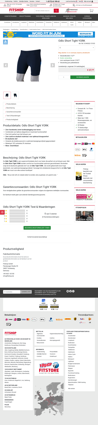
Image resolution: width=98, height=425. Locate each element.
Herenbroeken (24, 31)
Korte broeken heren (34, 31)
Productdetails (11, 105)
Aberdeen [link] (7, 371)
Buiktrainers (71, 375)
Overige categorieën (87, 18)
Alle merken (71, 388)
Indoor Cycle (71, 354)
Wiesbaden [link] (8, 366)
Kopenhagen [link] (8, 402)
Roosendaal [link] (14, 345)
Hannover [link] (7, 358)
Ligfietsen (71, 361)
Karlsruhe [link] (20, 358)
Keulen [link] (12, 360)
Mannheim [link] (27, 360)
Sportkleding (14, 31)
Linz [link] (22, 380)
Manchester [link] (25, 373)
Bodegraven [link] (15, 343)
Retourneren (40, 343)
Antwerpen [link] (8, 392)
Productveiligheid (12, 121)
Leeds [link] (12, 371)
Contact (38, 1)
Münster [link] (13, 362)
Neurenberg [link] (19, 362)
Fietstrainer (71, 366)
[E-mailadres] (11, 292)
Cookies (39, 338)
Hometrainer (72, 338)
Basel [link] (6, 387)
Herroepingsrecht (55, 340)
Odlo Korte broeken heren (49, 31)
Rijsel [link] (6, 397)
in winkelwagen (82, 78)
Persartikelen (54, 352)
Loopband (71, 340)
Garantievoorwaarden (13, 113)
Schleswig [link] (21, 364)
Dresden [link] (13, 354)
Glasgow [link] (13, 373)
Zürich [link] (20, 387)
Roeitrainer (71, 343)
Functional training (73, 373)
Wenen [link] (7, 382)
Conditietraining (10, 17)
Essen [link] (6, 356)
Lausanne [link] (15, 387)
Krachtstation (72, 345)
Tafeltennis (71, 350)
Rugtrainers (71, 378)
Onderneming (8, 1)
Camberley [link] (26, 371)
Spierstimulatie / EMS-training (77, 382)
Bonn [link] (6, 352)
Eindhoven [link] (8, 345)
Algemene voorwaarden (41, 335)
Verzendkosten (41, 340)
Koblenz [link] (7, 360)
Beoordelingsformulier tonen (37, 229)
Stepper (70, 368)
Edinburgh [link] (8, 373)
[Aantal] (64, 78)
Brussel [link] (14, 392)
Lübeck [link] (21, 360)
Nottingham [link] (8, 375)
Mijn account (88, 1)
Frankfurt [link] (11, 356)
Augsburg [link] (11, 350)
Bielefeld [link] (21, 350)
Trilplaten (71, 385)
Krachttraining (25, 17)
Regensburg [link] (27, 362)
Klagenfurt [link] (18, 380)
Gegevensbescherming (55, 334)
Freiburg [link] (17, 356)
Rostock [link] (7, 364)
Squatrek (70, 371)
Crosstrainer (71, 336)
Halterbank (71, 352)
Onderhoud (53, 356)
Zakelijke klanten (23, 1)
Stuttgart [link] (27, 364)
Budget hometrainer (74, 364)
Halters (70, 357)
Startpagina (6, 31)
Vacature (31, 1)
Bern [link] (9, 387)
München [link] (7, 362)
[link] (77, 145)
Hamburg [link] (23, 356)
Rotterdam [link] (22, 345)
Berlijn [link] (16, 350)
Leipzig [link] (17, 360)
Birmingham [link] (18, 371)
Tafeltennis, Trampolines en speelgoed (46, 18)
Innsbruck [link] (11, 380)
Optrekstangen (72, 380)
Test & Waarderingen (13, 117)
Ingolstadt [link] (14, 358)
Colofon (15, 1)
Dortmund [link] (8, 354)
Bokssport (71, 359)
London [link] (19, 373)
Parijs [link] (10, 397)
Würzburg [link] (15, 366)
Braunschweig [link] (17, 352)
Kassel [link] (26, 358)
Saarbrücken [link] (14, 364)
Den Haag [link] (23, 343)
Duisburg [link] (26, 354)
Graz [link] (6, 380)
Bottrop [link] (10, 352)
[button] (6, 66)
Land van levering (71, 1)
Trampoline (71, 347)
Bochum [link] (26, 350)
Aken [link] (6, 350)
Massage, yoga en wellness (69, 18)
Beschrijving (10, 109)
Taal (81, 1)
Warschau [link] (8, 407)
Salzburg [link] (27, 380)
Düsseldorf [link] (20, 354)
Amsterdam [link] (8, 343)
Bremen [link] (25, 352)
